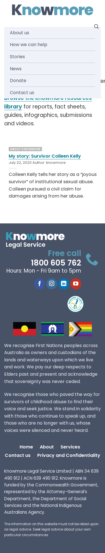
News (16, 68)
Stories (17, 56)
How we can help (28, 44)
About (47, 447)
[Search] (96, 26)
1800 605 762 (56, 262)
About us (19, 33)
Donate (18, 80)
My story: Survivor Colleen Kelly (45, 156)
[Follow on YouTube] (75, 283)
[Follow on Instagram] (51, 283)
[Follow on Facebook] (39, 283)
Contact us (22, 92)
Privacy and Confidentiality (68, 455)
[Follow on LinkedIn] (63, 283)
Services (70, 447)
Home (26, 447)
